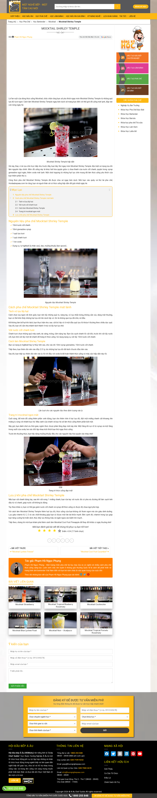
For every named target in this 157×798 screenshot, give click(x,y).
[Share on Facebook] (49, 540)
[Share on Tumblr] (67, 540)
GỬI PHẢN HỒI (17, 686)
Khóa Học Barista (128, 118)
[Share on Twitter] (54, 540)
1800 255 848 (78, 795)
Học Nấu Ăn (28, 16)
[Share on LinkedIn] (63, 540)
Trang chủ (12, 22)
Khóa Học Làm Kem (129, 127)
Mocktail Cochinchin (96, 604)
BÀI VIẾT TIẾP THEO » (85, 550)
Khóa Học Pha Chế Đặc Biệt (132, 110)
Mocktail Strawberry (24, 604)
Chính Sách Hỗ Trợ (112, 782)
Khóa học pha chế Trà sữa (131, 122)
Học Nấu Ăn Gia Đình (76, 16)
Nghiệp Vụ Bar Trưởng (130, 105)
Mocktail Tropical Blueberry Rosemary (60, 605)
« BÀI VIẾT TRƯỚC (33, 550)
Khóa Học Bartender (129, 114)
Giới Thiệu (15, 16)
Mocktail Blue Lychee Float (25, 630)
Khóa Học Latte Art (129, 131)
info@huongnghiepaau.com (73, 772)
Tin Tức (123, 16)
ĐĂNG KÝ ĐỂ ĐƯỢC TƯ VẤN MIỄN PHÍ (112, 796)
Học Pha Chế (24, 22)
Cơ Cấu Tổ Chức (111, 773)
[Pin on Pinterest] (58, 540)
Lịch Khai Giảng (110, 16)
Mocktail (52, 22)
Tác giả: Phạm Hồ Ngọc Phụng (43, 560)
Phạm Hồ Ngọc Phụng (23, 37)
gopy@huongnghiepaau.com (73, 764)
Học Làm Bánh (57, 16)
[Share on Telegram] (72, 540)
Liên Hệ (132, 16)
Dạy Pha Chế (42, 16)
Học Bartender (39, 22)
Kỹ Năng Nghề (95, 16)
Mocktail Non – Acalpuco (60, 630)
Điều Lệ (107, 778)
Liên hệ (14, 780)
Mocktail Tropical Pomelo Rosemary (96, 631)
